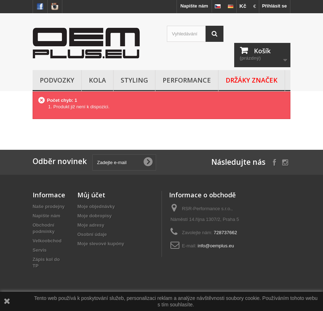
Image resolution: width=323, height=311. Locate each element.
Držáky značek (252, 80)
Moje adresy (90, 225)
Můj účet (91, 195)
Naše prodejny (49, 206)
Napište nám (194, 6)
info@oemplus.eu (216, 245)
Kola (97, 80)
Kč (243, 6)
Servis (40, 250)
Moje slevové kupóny (100, 243)
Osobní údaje (92, 234)
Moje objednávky (96, 206)
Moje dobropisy (94, 215)
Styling (134, 80)
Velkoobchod (47, 240)
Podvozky (57, 80)
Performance (187, 80)
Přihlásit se (274, 6)
